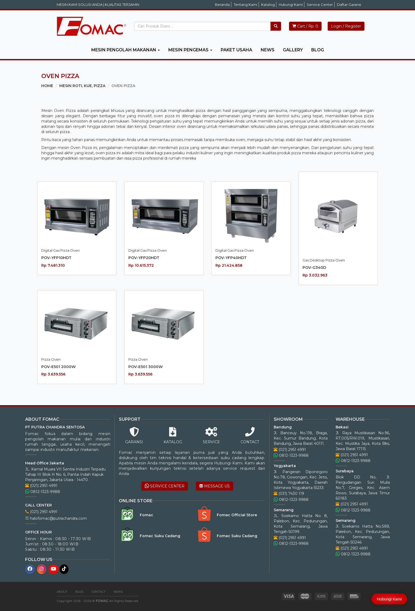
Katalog (268, 4)
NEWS (267, 49)
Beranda (222, 4)
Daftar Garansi (349, 4)
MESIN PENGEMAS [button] (190, 49)
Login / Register (346, 26)
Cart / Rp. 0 (305, 26)
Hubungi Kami (291, 4)
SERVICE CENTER (164, 486)
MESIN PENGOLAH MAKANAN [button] (125, 49)
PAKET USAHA (236, 49)
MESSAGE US (214, 486)
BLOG (317, 49)
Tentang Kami (245, 4)
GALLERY (293, 49)
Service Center (320, 4)
